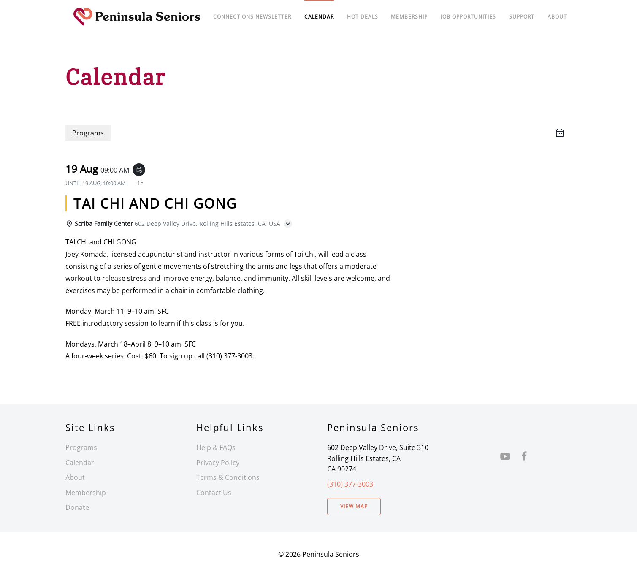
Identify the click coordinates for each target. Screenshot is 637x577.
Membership (85, 492)
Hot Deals (362, 16)
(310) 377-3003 (350, 484)
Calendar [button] (319, 16)
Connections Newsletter (252, 16)
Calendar (79, 462)
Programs (81, 447)
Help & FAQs (216, 447)
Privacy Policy (217, 462)
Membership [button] (409, 16)
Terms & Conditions (228, 477)
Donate (77, 507)
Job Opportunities (468, 16)
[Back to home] (137, 17)
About (557, 16)
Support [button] (521, 16)
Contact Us (213, 492)
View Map (354, 506)
